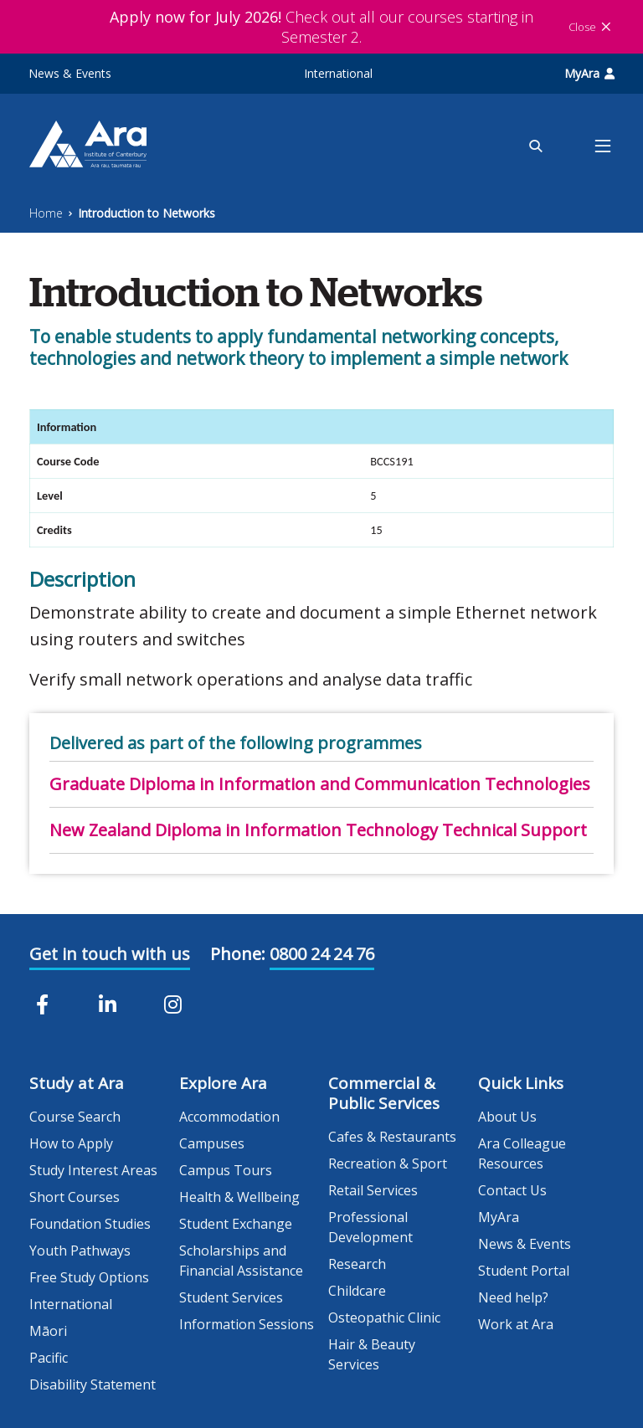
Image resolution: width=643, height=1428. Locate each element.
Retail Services (373, 1190)
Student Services (231, 1297)
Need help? (513, 1297)
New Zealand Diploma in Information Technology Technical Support (318, 830)
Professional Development (370, 1227)
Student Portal (523, 1270)
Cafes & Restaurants (392, 1137)
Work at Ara (515, 1324)
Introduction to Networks (146, 213)
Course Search (75, 1116)
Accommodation (229, 1116)
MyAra (589, 73)
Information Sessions (246, 1324)
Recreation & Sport (387, 1163)
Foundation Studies (90, 1224)
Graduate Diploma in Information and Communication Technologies (319, 784)
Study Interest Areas (93, 1170)
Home (46, 213)
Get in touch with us (109, 954)
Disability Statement (92, 1384)
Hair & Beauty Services (371, 1354)
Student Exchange (235, 1224)
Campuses (211, 1143)
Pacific (48, 1357)
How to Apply (71, 1143)
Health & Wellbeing (239, 1197)
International (338, 73)
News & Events (69, 73)
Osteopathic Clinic (384, 1317)
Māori (48, 1331)
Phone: (237, 954)
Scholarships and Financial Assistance (241, 1260)
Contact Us (512, 1190)
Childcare (357, 1291)
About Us (507, 1116)
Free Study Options (89, 1277)
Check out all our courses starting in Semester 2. (321, 27)
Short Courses (74, 1197)
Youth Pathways (80, 1250)
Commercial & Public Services (384, 1093)
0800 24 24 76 (322, 954)
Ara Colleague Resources (522, 1153)
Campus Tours (225, 1170)
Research (357, 1264)
